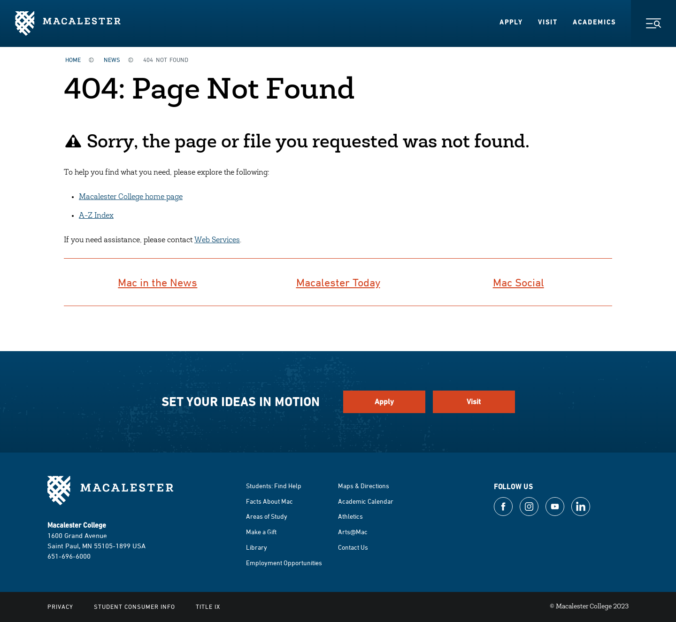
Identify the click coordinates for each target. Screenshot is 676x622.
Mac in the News (157, 282)
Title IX (208, 606)
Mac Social (518, 282)
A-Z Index (96, 216)
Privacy (60, 606)
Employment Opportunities (284, 563)
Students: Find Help (273, 486)
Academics (594, 22)
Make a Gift (261, 532)
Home (73, 59)
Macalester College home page (131, 197)
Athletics (350, 516)
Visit (548, 22)
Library (256, 547)
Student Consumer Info (134, 606)
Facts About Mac (269, 501)
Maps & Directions (363, 486)
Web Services (217, 240)
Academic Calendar (365, 501)
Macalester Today (338, 282)
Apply (511, 22)
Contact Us (353, 547)
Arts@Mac (353, 532)
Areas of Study (266, 516)
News (112, 59)
